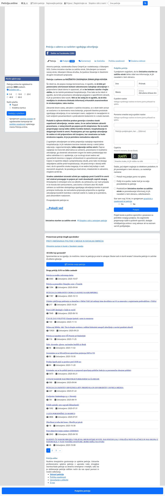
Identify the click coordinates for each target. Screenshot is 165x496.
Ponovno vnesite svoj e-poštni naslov (129, 114)
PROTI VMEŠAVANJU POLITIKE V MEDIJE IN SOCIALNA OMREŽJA (75, 241)
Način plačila (12, 102)
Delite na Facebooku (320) (60, 53)
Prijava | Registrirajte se (75, 3)
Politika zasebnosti (117, 61)
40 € (11, 97)
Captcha (117, 147)
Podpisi (67, 61)
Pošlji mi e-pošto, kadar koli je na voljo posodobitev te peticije (133, 182)
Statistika (100, 61)
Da (122, 204)
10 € (20, 94)
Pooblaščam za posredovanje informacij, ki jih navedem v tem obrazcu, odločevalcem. (135, 191)
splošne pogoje (26, 118)
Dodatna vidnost (136, 61)
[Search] (126, 3)
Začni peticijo (37, 3)
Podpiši (136, 209)
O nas (52, 482)
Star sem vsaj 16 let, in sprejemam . (133, 200)
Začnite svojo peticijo (75, 264)
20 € (29, 94)
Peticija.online (9, 3)
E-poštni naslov (120, 98)
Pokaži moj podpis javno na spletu (131, 176)
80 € (20, 97)
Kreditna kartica (19, 107)
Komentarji (85, 61)
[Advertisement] (102, 26)
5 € (10, 94)
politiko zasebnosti (18, 124)
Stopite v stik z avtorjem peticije (92, 220)
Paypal (15, 105)
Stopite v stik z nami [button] (97, 3)
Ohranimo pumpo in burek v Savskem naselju (64, 246)
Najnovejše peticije (54, 3)
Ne (134, 204)
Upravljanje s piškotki (59, 480)
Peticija (52, 61)
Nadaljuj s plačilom (16, 113)
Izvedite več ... (14, 89)
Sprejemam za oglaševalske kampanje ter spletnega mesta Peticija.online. (22, 122)
